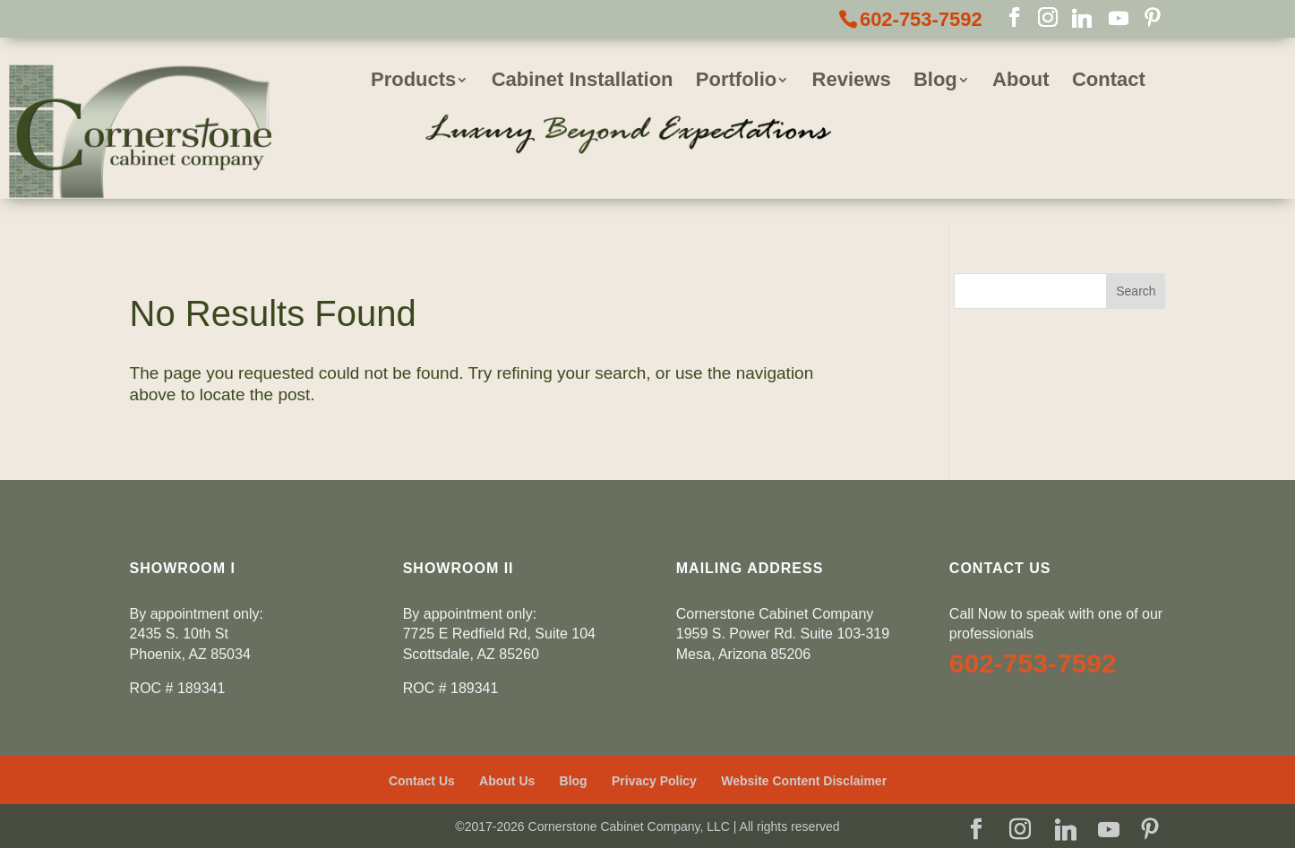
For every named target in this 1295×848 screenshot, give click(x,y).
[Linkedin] (1082, 19)
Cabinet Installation (582, 81)
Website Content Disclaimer (804, 781)
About (1021, 81)
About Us (507, 781)
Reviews (851, 81)
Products (413, 81)
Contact (1108, 81)
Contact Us (422, 781)
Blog (935, 81)
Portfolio (736, 81)
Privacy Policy (654, 781)
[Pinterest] (1152, 19)
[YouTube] (1118, 19)
